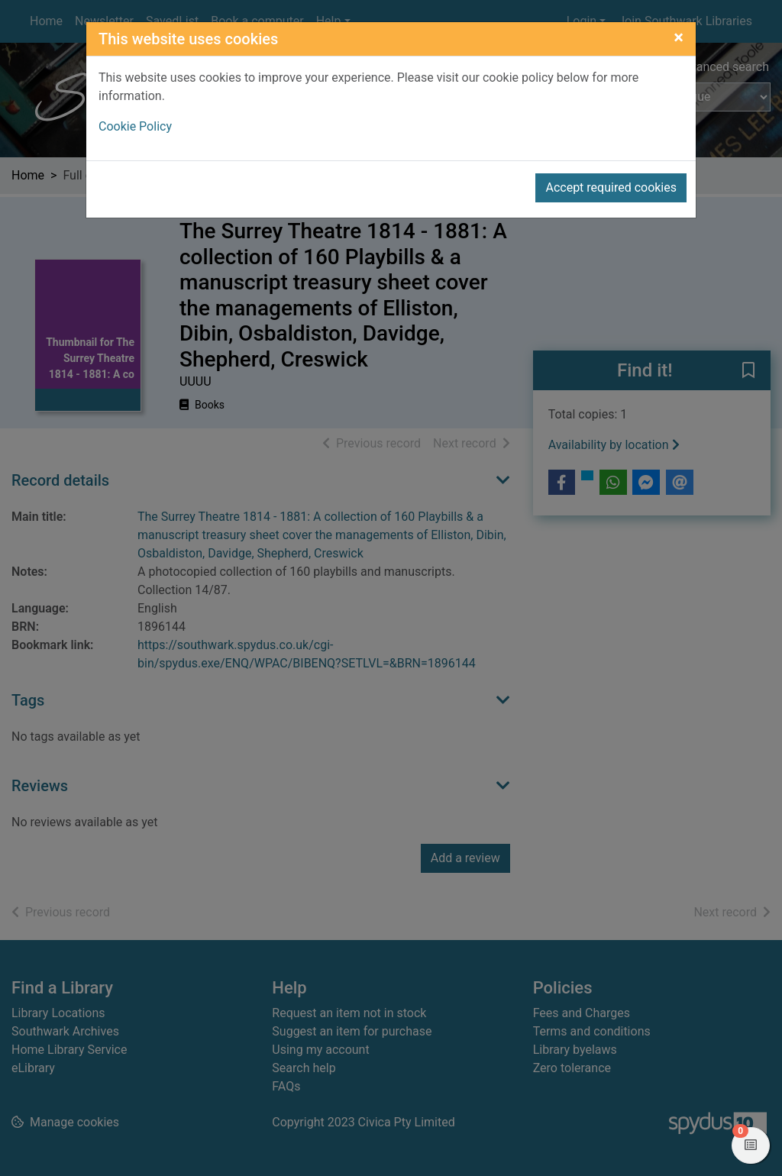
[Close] (678, 37)
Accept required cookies (611, 187)
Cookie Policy (135, 126)
